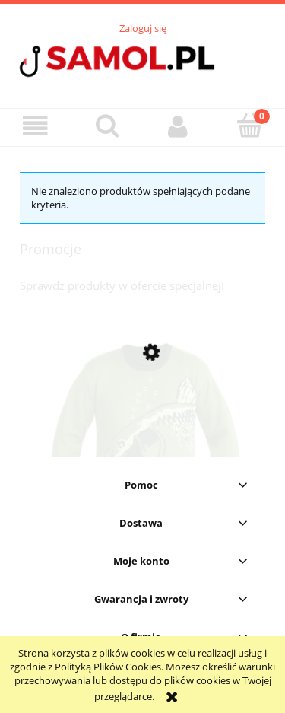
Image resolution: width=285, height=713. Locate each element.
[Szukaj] (107, 125)
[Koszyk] (249, 125)
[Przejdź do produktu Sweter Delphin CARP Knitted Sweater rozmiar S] (142, 453)
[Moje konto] (178, 127)
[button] (35, 127)
